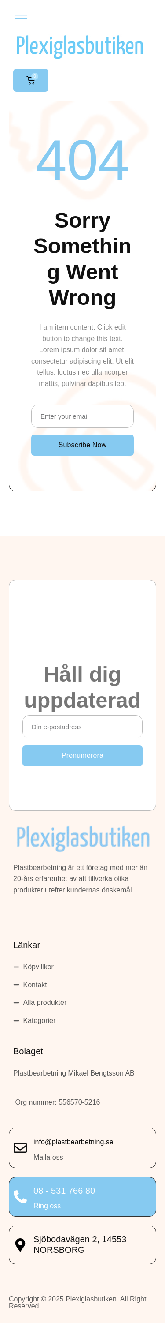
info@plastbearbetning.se (73, 1142)
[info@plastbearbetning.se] (20, 1147)
